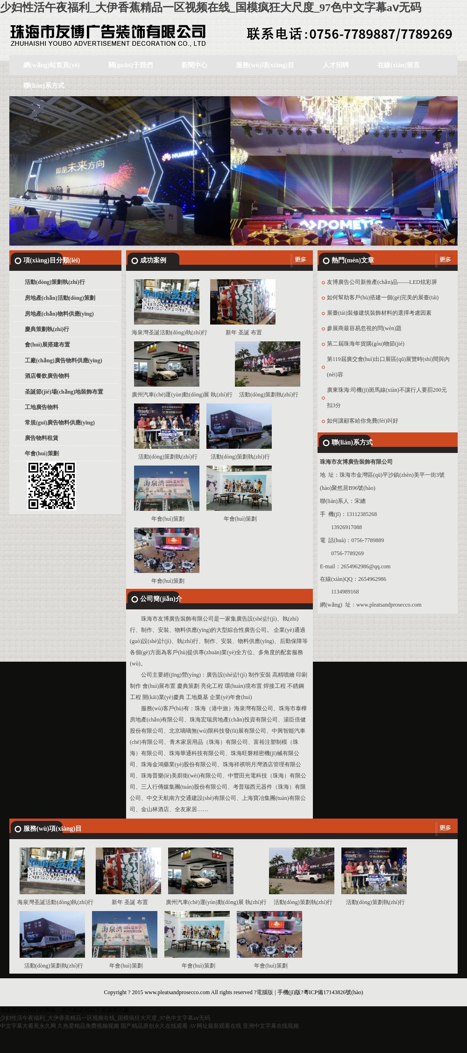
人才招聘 (336, 65)
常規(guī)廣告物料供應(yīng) (60, 422)
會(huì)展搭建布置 (47, 344)
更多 (299, 260)
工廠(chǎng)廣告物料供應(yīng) (63, 360)
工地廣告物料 (41, 407)
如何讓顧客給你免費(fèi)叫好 (362, 420)
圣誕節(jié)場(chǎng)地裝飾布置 (64, 392)
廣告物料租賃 (41, 438)
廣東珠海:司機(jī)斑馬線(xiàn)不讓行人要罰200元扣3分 (387, 398)
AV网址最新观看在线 (215, 1026)
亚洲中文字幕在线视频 (271, 1026)
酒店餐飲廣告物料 (47, 376)
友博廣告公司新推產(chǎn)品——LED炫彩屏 (382, 282)
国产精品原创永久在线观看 (154, 1026)
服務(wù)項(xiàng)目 (265, 65)
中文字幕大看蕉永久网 (28, 1026)
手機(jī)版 (289, 992)
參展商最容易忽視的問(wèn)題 (364, 328)
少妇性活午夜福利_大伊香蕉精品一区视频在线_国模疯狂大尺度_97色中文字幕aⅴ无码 (210, 7)
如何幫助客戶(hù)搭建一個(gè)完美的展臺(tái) (383, 297)
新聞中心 (194, 65)
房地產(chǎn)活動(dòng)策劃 (60, 298)
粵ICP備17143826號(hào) (333, 992)
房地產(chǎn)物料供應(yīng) (59, 314)
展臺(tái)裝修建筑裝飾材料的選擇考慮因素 (379, 313)
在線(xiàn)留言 (398, 65)
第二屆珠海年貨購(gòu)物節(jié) (365, 343)
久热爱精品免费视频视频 (88, 1026)
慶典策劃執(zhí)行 (47, 329)
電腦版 (264, 992)
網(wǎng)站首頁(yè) (51, 65)
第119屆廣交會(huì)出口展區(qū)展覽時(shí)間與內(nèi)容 (388, 367)
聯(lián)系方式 (43, 85)
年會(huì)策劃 (42, 453)
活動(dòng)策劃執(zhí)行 (55, 282)
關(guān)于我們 (130, 65)
